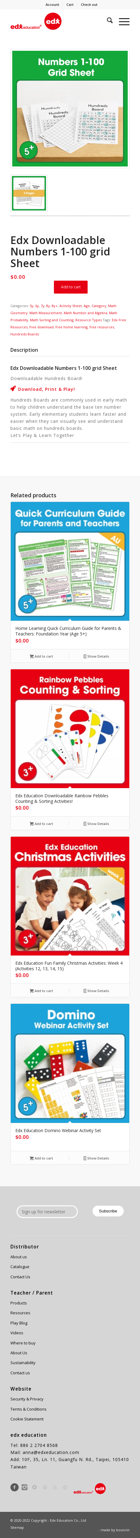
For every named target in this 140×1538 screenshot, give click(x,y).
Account (52, 4)
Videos (16, 1333)
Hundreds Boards (24, 334)
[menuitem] (52, 4)
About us (18, 1257)
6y (37, 305)
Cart (70, 4)
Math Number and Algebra (85, 312)
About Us (18, 1353)
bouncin (123, 1530)
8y (48, 305)
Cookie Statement (27, 1419)
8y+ (55, 305)
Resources (20, 1313)
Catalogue (19, 1266)
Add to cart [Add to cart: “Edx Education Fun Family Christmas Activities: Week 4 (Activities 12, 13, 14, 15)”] (41, 991)
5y (31, 305)
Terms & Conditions (28, 1409)
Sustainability (23, 1362)
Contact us (20, 1373)
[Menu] (121, 21)
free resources (101, 327)
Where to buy (23, 1343)
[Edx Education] (58, 21)
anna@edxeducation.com (51, 1452)
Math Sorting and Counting (52, 320)
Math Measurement (45, 312)
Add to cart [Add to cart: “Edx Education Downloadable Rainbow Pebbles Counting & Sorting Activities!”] (41, 824)
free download (41, 327)
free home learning (71, 327)
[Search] (107, 21)
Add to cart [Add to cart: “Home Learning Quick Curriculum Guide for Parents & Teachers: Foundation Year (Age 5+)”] (41, 656)
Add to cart (71, 287)
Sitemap (17, 1527)
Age (87, 305)
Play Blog (18, 1323)
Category (99, 305)
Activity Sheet (70, 305)
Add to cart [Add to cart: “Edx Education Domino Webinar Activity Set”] (41, 1158)
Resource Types (88, 320)
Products (18, 1303)
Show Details (96, 656)
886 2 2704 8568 (39, 1445)
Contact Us (20, 1277)
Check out (89, 4)
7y (42, 305)
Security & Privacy (27, 1399)
